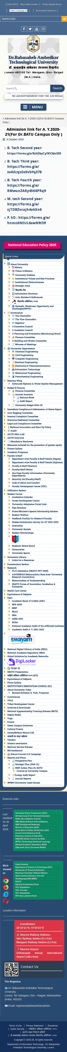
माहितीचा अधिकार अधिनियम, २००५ (43, 1029)
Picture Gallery (15, 448)
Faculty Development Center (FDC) (29, 486)
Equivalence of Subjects (19, 594)
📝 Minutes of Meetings (24, 344)
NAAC (15, 611)
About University (17, 264)
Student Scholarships (23, 532)
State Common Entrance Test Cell (29, 876)
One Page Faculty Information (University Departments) (33, 474)
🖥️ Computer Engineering (25, 358)
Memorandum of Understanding (28, 580)
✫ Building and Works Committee (29, 340)
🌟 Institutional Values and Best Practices (33, 278)
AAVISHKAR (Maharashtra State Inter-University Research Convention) (37, 575)
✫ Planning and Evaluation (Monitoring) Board (36, 333)
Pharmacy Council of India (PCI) (29, 836)
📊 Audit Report (24, 401)
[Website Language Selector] (18, 10)
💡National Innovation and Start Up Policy (29, 427)
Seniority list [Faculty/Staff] (26, 479)
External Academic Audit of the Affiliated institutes (38, 625)
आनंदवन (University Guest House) (23, 782)
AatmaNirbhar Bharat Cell (20, 732)
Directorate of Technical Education (30, 870)
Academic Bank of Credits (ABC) (28, 600)
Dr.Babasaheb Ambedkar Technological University (33, 60)
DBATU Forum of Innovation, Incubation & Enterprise (33, 585)
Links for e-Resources (23, 560)
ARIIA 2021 (17, 618)
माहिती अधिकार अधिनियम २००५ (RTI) (22, 675)
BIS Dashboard (14, 750)
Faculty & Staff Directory (24, 465)
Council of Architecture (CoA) (27, 833)
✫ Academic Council (22, 330)
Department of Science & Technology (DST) (33, 867)
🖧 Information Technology (26, 369)
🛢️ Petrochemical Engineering (27, 376)
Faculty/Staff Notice (22, 469)
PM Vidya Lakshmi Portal (26, 896)
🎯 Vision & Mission (22, 270)
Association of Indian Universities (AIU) (32, 830)
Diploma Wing (14, 380)
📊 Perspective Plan (22, 760)
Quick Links (9, 18)
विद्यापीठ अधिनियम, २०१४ (25, 301)
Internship (17, 525)
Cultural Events (15, 729)
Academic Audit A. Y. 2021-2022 (28, 629)
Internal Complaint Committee (22, 416)
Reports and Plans (16, 757)
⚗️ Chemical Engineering (25, 351)
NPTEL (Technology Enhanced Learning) (32, 842)
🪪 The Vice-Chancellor (24, 319)
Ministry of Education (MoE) (27, 827)
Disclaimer (53, 1026)
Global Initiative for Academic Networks (27, 656)
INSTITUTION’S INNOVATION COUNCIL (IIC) (29, 686)
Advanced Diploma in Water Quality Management (37, 383)
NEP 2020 (17, 604)
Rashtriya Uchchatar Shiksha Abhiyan (31, 873)
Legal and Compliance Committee (24, 423)
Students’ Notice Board (23, 545)
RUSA (15, 622)
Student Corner (15, 493)
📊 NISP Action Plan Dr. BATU (27, 767)
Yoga (10, 718)
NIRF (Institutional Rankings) (27, 825)
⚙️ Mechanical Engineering (26, 372)
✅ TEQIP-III (13, 668)
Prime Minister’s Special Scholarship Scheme (35, 511)
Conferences (13, 696)
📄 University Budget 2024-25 (27, 405)
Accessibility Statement (46, 10)
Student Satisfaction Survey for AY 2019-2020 (35, 522)
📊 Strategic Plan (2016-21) (25, 764)
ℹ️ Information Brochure (25, 293)
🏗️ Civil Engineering (22, 355)
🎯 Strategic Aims (21, 285)
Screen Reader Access (52, 4)
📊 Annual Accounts (22, 394)
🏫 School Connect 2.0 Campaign (24, 754)
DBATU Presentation (17, 671)
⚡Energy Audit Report (23, 774)
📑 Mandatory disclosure (20, 441)
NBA (14, 615)
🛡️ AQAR (12, 430)
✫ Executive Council (22, 326)
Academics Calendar (22, 497)
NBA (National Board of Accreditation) (31, 822)
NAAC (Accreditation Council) (28, 819)
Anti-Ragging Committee (20, 412)
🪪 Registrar (18, 322)
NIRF (14, 608)
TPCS (10, 700)
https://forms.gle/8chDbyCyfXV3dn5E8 (34, 153)
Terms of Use (15, 1026)
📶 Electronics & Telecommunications (31, 365)
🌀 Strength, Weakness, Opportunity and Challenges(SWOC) (33, 307)
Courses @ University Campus (32, 770)
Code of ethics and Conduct (26, 482)
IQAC (10, 597)
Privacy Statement (34, 1026)
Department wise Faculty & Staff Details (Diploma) (37, 462)
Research (12, 567)
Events (10, 721)
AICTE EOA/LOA (15, 437)
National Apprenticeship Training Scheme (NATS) (32, 711)
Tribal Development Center (20, 704)
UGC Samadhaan (22, 893)
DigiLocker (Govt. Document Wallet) (30, 847)
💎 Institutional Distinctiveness (28, 282)
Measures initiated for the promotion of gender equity (34, 445)
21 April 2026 (11, 4)
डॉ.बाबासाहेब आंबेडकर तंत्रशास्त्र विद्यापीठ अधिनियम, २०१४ (33, 1035)
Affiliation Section (16, 490)
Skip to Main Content (29, 4)
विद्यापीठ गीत (19, 290)
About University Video (19, 689)
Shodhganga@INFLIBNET (26, 879)
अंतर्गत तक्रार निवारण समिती (33, 1032)
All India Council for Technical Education (32, 816)
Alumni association (17, 743)
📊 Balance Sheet (25, 397)
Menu (33, 107)
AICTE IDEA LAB (15, 434)
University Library (16, 557)
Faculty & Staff (14, 455)
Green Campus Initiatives (20, 725)
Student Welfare (20, 514)
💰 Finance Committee (23, 337)
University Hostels (21, 529)
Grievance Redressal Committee (23, 419)
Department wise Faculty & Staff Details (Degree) (36, 458)
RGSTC (18, 882)
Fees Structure (19, 507)
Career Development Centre (25, 500)
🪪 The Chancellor (21, 315)
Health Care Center (16, 590)
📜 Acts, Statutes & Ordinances (27, 297)
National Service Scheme (20, 746)
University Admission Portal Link (29, 504)
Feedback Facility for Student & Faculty (32, 518)
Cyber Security (21, 864)
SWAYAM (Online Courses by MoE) (30, 839)
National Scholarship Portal (27, 884)
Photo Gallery (14, 682)
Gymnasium (18, 549)
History (17, 267)
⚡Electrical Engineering (25, 362)
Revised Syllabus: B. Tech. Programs (30, 692)
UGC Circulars (21, 890)
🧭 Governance (15, 312)
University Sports (21, 552)
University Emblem (23, 275)
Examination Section (18, 564)
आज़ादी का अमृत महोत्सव (17, 736)
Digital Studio (14, 714)
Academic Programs (17, 452)
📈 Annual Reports (21, 778)
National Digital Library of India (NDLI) (27, 649)
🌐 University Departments (21, 348)
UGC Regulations (22, 887)
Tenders (11, 739)
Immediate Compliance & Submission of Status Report (34, 409)
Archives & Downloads (18, 707)
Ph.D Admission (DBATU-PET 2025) (30, 570)
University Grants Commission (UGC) (31, 813)
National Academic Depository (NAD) (26, 652)
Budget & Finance (16, 387)
